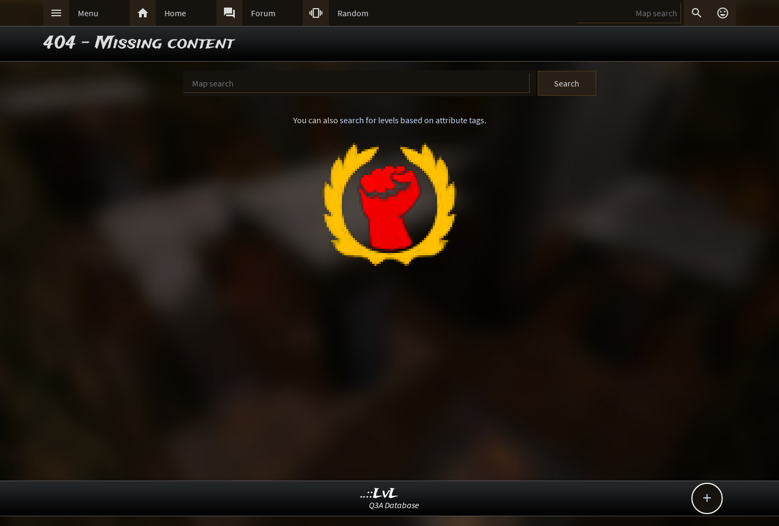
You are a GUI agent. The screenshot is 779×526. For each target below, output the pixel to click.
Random (353, 13)
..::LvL (379, 493)
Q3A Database (394, 505)
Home (175, 13)
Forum (263, 13)
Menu (88, 13)
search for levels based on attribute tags (412, 120)
